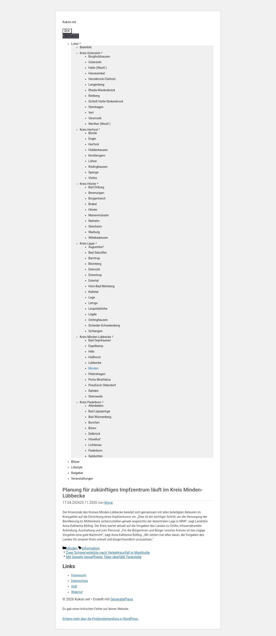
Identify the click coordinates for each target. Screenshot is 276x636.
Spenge (93, 172)
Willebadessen (98, 237)
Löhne (92, 161)
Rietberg (94, 95)
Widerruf (77, 592)
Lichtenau (95, 445)
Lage (91, 297)
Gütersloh (94, 62)
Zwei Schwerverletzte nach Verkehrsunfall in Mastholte (108, 553)
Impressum (78, 575)
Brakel (92, 204)
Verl (91, 112)
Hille (91, 351)
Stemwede (95, 396)
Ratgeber (77, 473)
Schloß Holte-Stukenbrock (105, 101)
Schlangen (95, 331)
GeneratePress (121, 599)
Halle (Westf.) (97, 67)
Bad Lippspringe (99, 411)
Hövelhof (94, 439)
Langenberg (96, 84)
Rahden (93, 391)
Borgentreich (96, 198)
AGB (74, 586)
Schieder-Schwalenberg (104, 325)
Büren (92, 428)
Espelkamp (95, 346)
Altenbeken (96, 405)
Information (91, 548)
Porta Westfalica (99, 379)
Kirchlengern (96, 155)
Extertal (93, 280)
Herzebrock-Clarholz (102, 79)
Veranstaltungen (82, 478)
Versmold (94, 118)
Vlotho (92, 178)
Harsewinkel (96, 73)
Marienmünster (98, 215)
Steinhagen (96, 107)
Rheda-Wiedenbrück (101, 90)
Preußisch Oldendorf (102, 385)
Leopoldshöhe (97, 308)
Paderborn (95, 450)
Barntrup (94, 258)
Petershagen (96, 374)
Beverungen (96, 193)
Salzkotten (95, 456)
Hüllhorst (94, 357)
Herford (93, 144)
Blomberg (94, 263)
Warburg (94, 232)
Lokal (76, 44)
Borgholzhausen (99, 56)
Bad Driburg (96, 187)
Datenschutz (79, 581)
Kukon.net (69, 22)
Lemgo (93, 303)
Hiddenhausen (98, 150)
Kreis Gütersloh (91, 53)
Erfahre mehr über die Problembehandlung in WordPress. (101, 618)
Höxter (92, 209)
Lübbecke (94, 362)
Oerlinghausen (98, 320)
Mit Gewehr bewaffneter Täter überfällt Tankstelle (103, 557)
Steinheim (95, 226)
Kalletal (93, 292)
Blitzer (75, 461)
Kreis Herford (90, 129)
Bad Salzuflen (97, 252)
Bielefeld (85, 47)
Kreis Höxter (89, 183)
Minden (93, 368)
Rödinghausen (98, 166)
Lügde (92, 314)
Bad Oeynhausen (99, 340)
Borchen (94, 422)
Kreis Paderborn (92, 402)
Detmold (94, 269)
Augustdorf (96, 247)
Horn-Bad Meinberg (101, 286)
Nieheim (94, 221)
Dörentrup (95, 275)
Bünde (92, 133)
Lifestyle (76, 467)
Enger (92, 138)
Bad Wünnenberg (99, 417)
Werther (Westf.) (99, 124)
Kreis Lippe (89, 243)
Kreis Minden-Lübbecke (97, 337)
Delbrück (94, 433)
